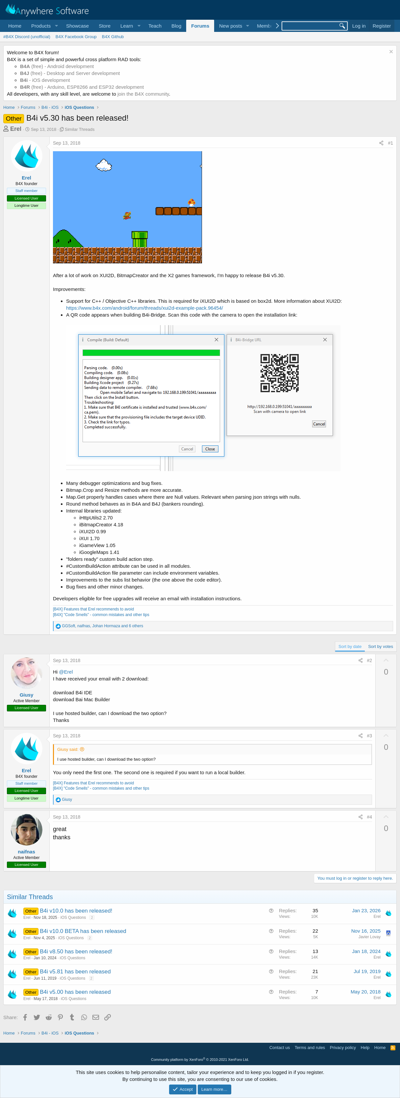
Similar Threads (80, 129)
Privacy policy (343, 1047)
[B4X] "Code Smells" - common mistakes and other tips (101, 614)
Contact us (279, 1047)
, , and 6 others (102, 626)
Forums (200, 26)
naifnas (26, 851)
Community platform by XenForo (200, 1060)
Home (14, 26)
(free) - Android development (57, 66)
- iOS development (45, 80)
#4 (369, 817)
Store (105, 26)
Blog (176, 26)
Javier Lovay (370, 937)
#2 (369, 660)
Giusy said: (67, 749)
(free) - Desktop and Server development (70, 73)
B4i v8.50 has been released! (76, 951)
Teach (155, 26)
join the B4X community (143, 94)
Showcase (77, 26)
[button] (43, 26)
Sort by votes (380, 646)
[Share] (381, 143)
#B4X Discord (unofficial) (26, 36)
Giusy (27, 695)
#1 (390, 143)
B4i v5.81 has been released (75, 971)
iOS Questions (73, 917)
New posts (230, 26)
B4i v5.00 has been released (75, 992)
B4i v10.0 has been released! (76, 911)
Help (365, 1047)
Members (267, 26)
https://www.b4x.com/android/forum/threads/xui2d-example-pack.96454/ (144, 308)
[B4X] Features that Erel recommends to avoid (93, 609)
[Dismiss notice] (390, 52)
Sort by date (350, 646)
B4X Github (113, 36)
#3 (369, 735)
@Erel (66, 672)
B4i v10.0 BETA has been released (83, 931)
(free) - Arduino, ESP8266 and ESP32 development (82, 87)
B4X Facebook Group (76, 36)
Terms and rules (310, 1047)
